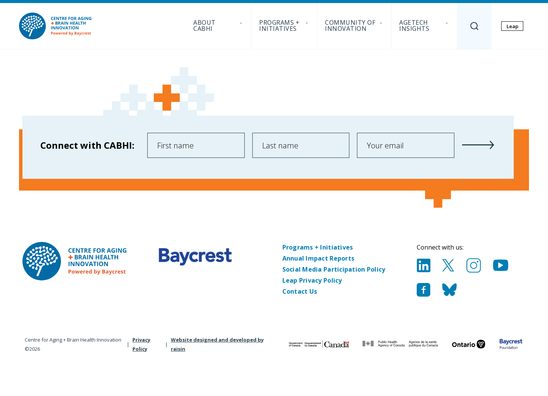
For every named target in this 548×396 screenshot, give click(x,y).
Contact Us (299, 291)
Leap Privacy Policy (312, 280)
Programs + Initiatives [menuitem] (284, 25)
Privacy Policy (141, 344)
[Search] (474, 26)
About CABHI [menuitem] (218, 25)
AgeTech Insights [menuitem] (424, 25)
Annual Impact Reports (318, 258)
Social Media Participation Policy (334, 269)
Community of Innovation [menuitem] (354, 25)
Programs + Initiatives (317, 247)
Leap (512, 26)
